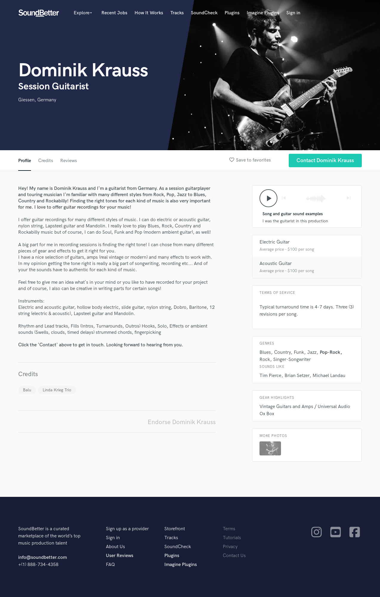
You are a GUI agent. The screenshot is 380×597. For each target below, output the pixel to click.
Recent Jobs (114, 13)
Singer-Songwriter (292, 359)
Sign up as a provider (127, 529)
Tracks (177, 13)
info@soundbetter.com (42, 557)
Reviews (68, 161)
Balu (27, 390)
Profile (24, 161)
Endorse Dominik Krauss (182, 422)
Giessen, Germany (37, 100)
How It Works (149, 13)
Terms (229, 529)
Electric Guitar (274, 242)
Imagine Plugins (263, 13)
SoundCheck (204, 13)
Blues (265, 352)
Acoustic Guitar (275, 263)
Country (282, 352)
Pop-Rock (330, 352)
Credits (45, 161)
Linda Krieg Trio (57, 390)
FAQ (110, 564)
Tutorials (232, 538)
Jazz (311, 352)
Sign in (293, 13)
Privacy (230, 547)
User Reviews (119, 556)
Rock (264, 359)
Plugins (232, 13)
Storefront (174, 529)
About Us (115, 547)
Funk (299, 352)
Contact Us (234, 556)
